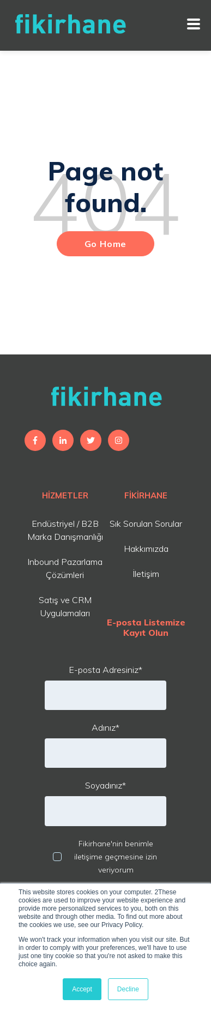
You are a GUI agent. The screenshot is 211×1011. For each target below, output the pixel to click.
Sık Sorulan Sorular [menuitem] (146, 523)
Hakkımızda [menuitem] (146, 548)
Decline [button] (128, 989)
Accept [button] (82, 989)
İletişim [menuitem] (145, 573)
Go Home (106, 243)
